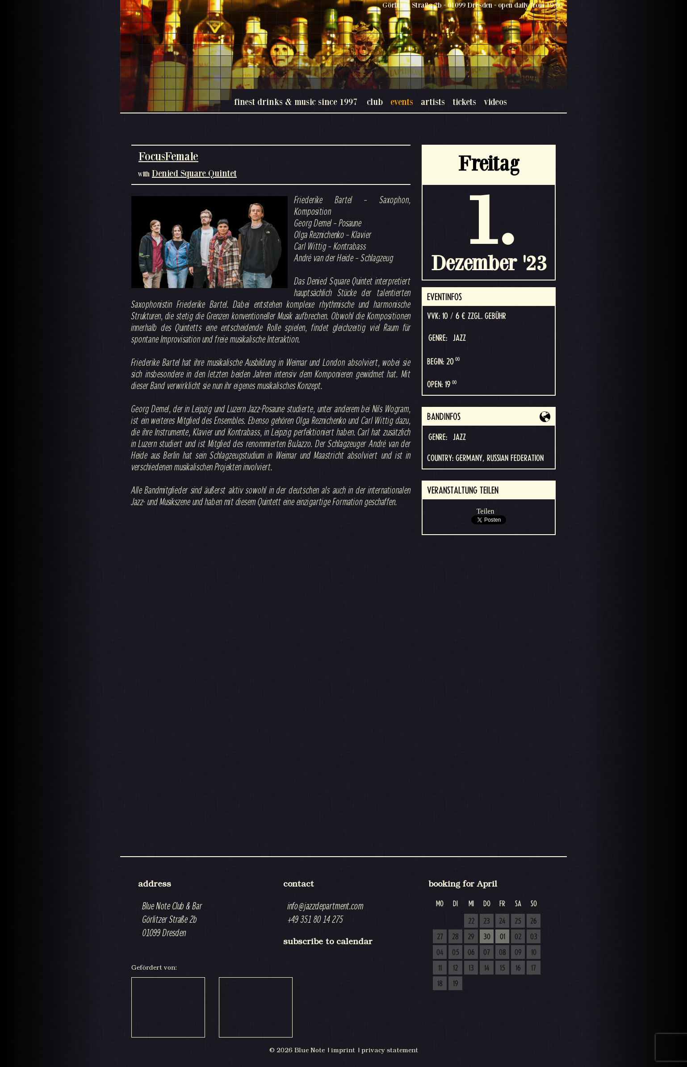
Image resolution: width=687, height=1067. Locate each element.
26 (533, 921)
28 (455, 937)
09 (518, 953)
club (375, 101)
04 (440, 953)
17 (533, 968)
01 (502, 937)
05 (455, 953)
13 (471, 968)
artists (433, 101)
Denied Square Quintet (194, 173)
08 (502, 953)
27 (440, 937)
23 (486, 921)
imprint (343, 1050)
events (401, 101)
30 (486, 937)
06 (471, 953)
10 (533, 953)
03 (533, 937)
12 (455, 968)
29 (471, 937)
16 (518, 968)
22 (471, 921)
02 (518, 937)
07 (486, 953)
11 (440, 968)
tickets (464, 101)
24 (502, 921)
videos (495, 101)
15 (502, 968)
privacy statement (389, 1050)
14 (487, 968)
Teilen (485, 511)
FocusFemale (168, 156)
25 (518, 921)
